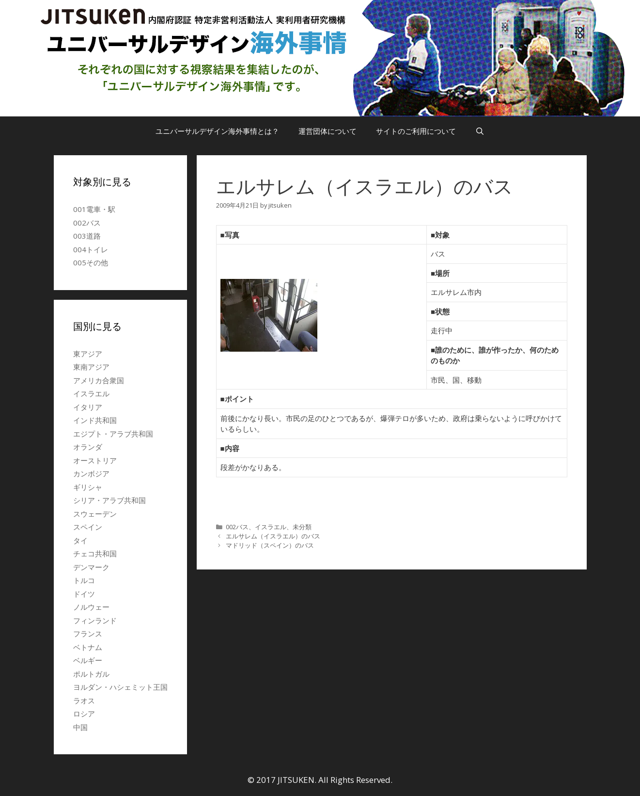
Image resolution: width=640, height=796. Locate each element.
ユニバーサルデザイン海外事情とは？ (217, 131)
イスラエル (270, 526)
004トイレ (90, 249)
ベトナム (87, 647)
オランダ (87, 447)
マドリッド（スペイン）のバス (270, 545)
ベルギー (87, 660)
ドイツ (84, 594)
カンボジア (91, 473)
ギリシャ (87, 487)
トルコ (84, 580)
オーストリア (95, 460)
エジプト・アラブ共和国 (113, 434)
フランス (87, 633)
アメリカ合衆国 (98, 380)
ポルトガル (91, 674)
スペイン (87, 527)
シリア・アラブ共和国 (109, 500)
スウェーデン (95, 514)
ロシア (84, 713)
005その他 (90, 262)
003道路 (87, 236)
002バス (237, 526)
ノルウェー (91, 607)
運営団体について (327, 131)
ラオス (84, 700)
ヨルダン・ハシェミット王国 (120, 687)
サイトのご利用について (416, 131)
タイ (80, 540)
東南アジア (91, 367)
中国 (80, 727)
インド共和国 (95, 420)
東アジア (87, 353)
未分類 (302, 526)
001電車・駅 (94, 209)
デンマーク (91, 567)
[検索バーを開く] (480, 131)
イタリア (87, 407)
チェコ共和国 (95, 553)
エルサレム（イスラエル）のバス (273, 536)
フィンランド (95, 620)
